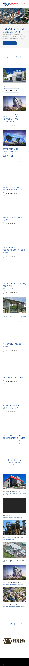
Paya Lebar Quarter (10, 605)
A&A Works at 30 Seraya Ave (13, 560)
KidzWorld (7, 515)
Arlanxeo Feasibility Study (13, 538)
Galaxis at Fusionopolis (12, 582)
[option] (14, 641)
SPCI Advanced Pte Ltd (11, 491)
